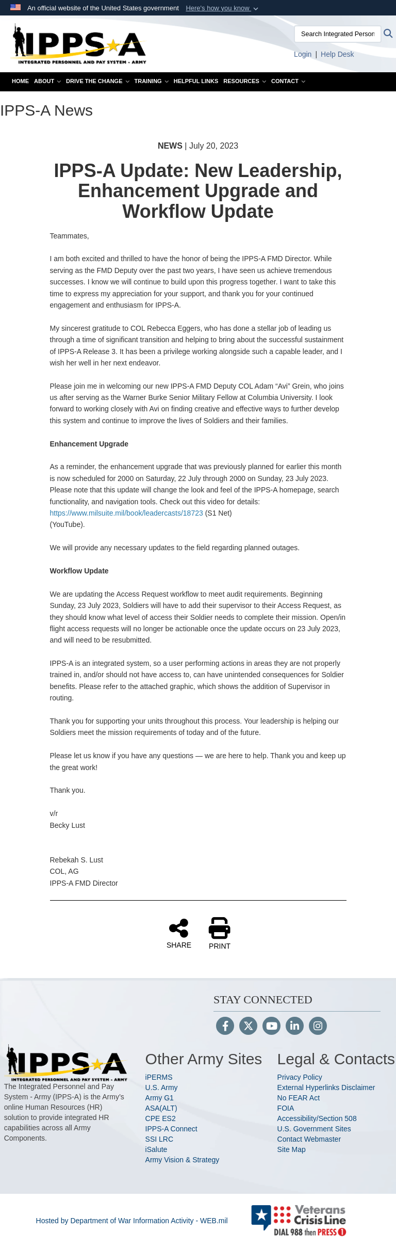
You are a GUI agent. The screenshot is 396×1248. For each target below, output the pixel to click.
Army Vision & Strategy (182, 1160)
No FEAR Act (298, 1098)
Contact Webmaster (309, 1139)
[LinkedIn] (295, 1027)
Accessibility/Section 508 (317, 1118)
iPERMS (159, 1077)
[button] (223, 8)
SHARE (179, 933)
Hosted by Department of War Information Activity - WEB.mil (132, 1221)
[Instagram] (318, 1027)
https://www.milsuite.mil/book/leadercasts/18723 (126, 513)
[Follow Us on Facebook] (225, 1027)
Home (20, 81)
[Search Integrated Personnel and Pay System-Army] (338, 34)
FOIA (285, 1108)
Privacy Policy (299, 1077)
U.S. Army (161, 1087)
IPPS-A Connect (171, 1129)
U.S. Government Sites (314, 1129)
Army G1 (159, 1098)
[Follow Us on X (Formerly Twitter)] (248, 1027)
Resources (244, 81)
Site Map (291, 1149)
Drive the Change (97, 81)
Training (152, 81)
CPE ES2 (160, 1118)
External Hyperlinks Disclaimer (326, 1087)
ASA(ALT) (161, 1108)
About (47, 81)
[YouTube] (271, 1027)
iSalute (156, 1149)
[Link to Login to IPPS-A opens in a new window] (302, 54)
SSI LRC (159, 1139)
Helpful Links (196, 81)
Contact (288, 81)
